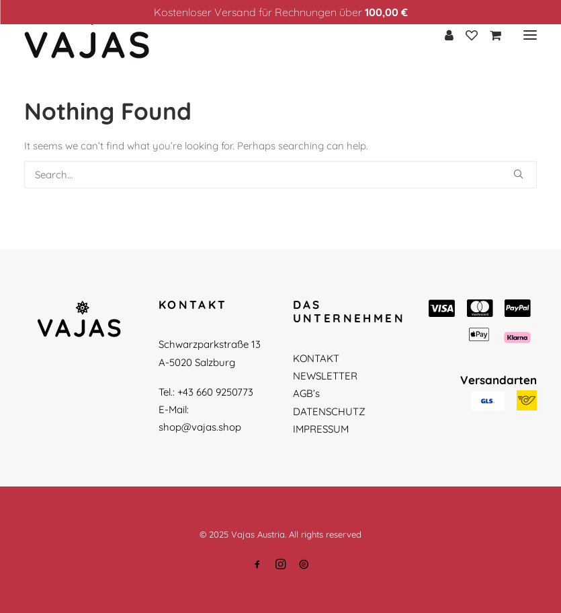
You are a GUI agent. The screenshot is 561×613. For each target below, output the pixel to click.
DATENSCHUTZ (329, 411)
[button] (518, 174)
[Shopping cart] (489, 35)
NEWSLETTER (325, 375)
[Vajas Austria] (86, 35)
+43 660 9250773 (215, 392)
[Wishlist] (466, 35)
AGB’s (306, 393)
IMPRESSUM (321, 429)
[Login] (443, 35)
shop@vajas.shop (200, 427)
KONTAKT (316, 358)
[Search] (280, 174)
